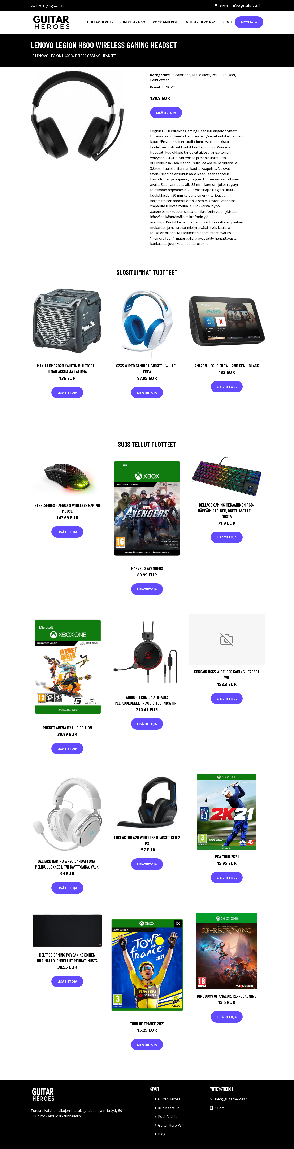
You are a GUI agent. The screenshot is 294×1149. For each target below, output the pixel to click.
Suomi (224, 6)
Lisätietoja (166, 112)
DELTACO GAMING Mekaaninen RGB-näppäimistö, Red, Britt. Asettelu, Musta (226, 510)
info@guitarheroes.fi (246, 6)
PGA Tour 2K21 (227, 856)
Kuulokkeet (201, 75)
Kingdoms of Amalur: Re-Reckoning (226, 996)
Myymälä (249, 22)
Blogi (226, 22)
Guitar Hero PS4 (200, 22)
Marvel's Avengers (147, 568)
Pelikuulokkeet (223, 75)
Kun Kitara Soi (133, 22)
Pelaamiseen (180, 75)
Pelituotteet (159, 80)
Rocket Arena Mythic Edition (67, 727)
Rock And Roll (166, 22)
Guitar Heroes (100, 22)
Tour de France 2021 (147, 1023)
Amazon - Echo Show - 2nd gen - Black (227, 365)
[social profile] (62, 6)
